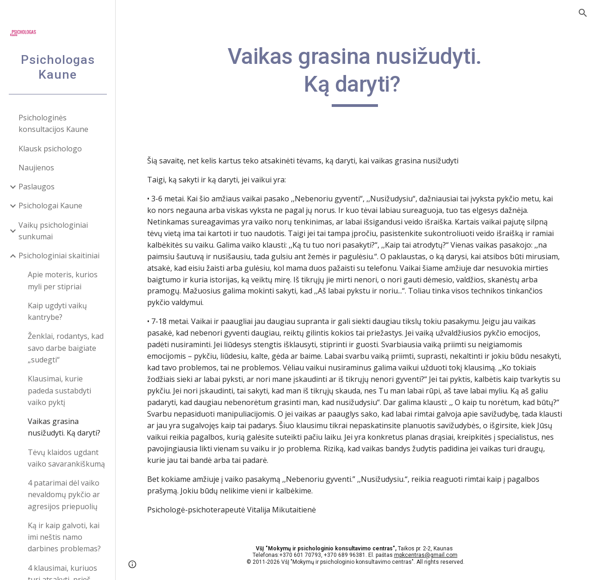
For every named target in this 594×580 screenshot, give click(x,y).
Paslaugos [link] (37, 186)
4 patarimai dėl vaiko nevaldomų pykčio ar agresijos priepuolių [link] (64, 494)
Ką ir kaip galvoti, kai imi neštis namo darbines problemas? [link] (64, 537)
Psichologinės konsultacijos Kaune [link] (53, 123)
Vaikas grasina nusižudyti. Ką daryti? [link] (64, 427)
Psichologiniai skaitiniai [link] (59, 255)
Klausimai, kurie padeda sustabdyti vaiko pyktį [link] (59, 390)
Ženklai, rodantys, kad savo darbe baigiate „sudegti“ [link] (66, 348)
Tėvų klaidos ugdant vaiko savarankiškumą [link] (66, 458)
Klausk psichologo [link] (50, 148)
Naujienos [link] (36, 167)
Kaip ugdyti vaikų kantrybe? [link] (57, 311)
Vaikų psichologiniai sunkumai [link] (53, 231)
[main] (355, 75)
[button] (583, 13)
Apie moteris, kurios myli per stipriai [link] (63, 280)
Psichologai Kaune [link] (50, 205)
